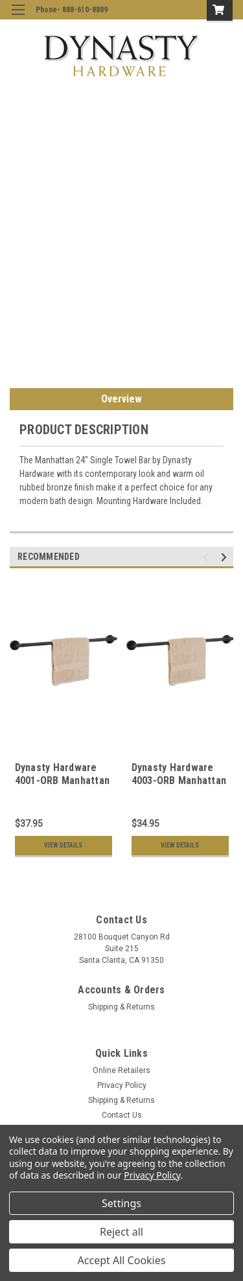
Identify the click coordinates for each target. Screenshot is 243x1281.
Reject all (121, 1232)
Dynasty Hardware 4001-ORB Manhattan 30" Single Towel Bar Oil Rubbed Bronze (62, 786)
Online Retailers (121, 1070)
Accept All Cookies (122, 1260)
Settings (121, 1203)
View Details (63, 845)
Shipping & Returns (121, 1006)
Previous (208, 557)
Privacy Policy (121, 1085)
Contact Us (122, 1115)
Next (226, 557)
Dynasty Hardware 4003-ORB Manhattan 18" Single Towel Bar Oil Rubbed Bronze (179, 786)
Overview (121, 399)
